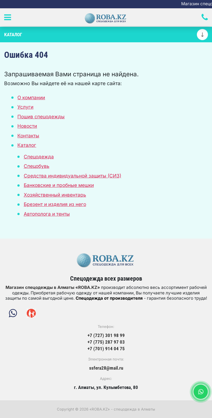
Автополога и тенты (47, 214)
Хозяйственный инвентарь (55, 195)
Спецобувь (36, 166)
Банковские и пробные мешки (59, 185)
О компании (31, 97)
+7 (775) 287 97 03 (106, 342)
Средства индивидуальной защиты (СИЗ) (72, 176)
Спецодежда (39, 157)
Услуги (25, 107)
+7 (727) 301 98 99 (106, 335)
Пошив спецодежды (41, 116)
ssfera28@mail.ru (106, 368)
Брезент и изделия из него (55, 204)
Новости (27, 126)
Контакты (28, 136)
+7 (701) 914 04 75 (106, 348)
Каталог (26, 145)
